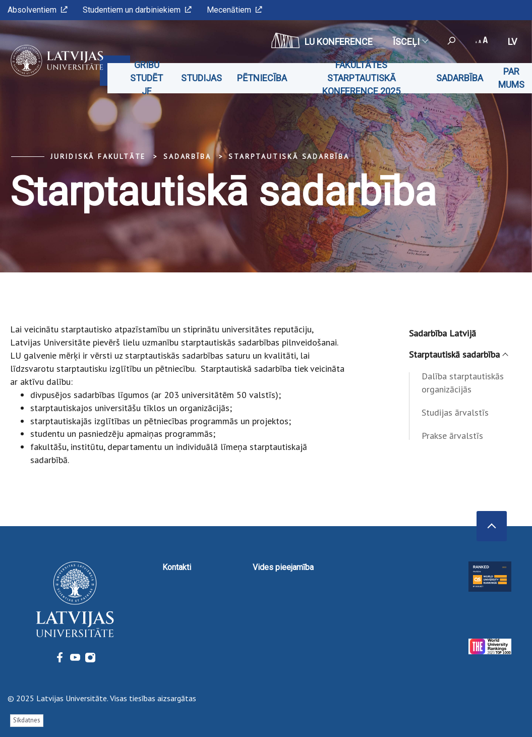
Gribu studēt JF (146, 78)
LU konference (322, 40)
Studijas (201, 78)
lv (512, 41)
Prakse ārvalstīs (452, 435)
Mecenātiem (234, 10)
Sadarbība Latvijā (442, 333)
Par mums (511, 78)
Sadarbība (459, 78)
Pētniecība (262, 78)
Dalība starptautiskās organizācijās (463, 382)
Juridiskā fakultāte (98, 156)
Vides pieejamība (283, 567)
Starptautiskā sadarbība (288, 156)
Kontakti (176, 567)
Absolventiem (38, 10)
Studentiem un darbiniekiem (137, 10)
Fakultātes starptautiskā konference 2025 (361, 78)
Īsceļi (410, 41)
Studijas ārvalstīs (455, 412)
